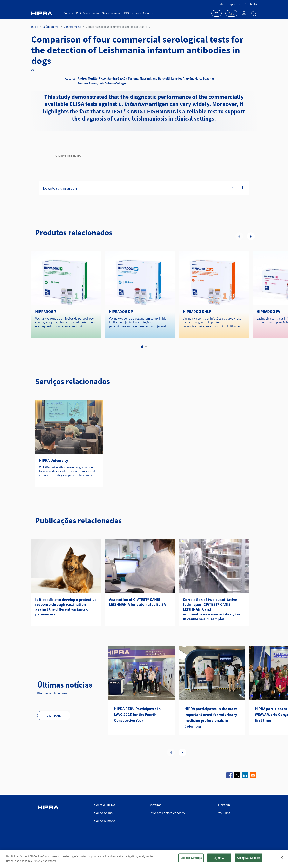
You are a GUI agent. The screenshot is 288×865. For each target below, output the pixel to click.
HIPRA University (53, 460)
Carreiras (147, 13)
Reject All (219, 860)
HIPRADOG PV (268, 311)
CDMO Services (131, 13)
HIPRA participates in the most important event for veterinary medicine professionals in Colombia (210, 717)
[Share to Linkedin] (245, 775)
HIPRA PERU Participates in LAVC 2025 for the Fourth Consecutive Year (137, 714)
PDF (233, 188)
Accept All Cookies (248, 860)
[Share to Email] (253, 775)
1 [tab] (142, 346)
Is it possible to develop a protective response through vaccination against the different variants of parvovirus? (65, 606)
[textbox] (231, 13)
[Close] (282, 859)
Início (34, 27)
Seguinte (251, 236)
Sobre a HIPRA (72, 13)
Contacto (251, 4)
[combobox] (216, 13)
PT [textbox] (216, 13)
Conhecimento (72, 27)
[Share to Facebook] (229, 775)
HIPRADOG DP (121, 311)
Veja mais (54, 716)
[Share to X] (237, 775)
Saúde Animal (103, 813)
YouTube (224, 813)
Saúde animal (91, 13)
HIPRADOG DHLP (197, 311)
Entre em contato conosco (167, 813)
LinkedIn (224, 805)
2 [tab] (146, 346)
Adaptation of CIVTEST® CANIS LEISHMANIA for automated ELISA (137, 602)
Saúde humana (111, 13)
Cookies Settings (191, 860)
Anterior (239, 236)
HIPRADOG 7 (45, 311)
